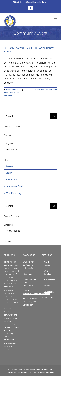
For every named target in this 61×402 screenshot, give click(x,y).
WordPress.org (13, 193)
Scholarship (48, 292)
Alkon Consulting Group (45, 372)
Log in (9, 172)
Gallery (47, 286)
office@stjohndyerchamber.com (36, 2)
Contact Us (48, 297)
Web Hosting (22, 372)
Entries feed (12, 179)
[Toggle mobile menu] (55, 17)
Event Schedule (47, 272)
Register (10, 166)
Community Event (38, 90)
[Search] (53, 116)
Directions (27, 274)
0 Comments (14, 92)
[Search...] (27, 116)
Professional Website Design (38, 369)
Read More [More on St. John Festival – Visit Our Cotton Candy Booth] (8, 95)
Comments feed (14, 186)
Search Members (47, 263)
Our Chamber (49, 280)
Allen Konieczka (12, 90)
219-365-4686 (18, 2)
